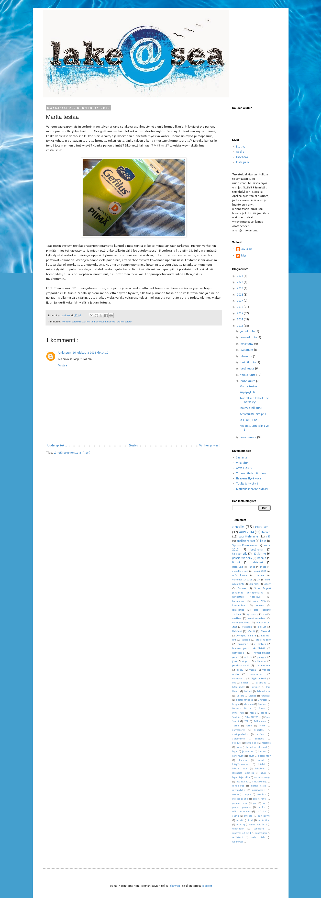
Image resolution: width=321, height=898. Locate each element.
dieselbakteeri (240, 571)
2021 (240, 276)
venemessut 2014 (241, 833)
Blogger (207, 886)
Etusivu (133, 445)
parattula (262, 794)
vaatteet (237, 618)
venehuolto (237, 829)
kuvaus (260, 605)
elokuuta (246, 356)
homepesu (100, 321)
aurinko (261, 734)
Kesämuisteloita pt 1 (253, 414)
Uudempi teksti (57, 445)
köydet (261, 764)
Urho (249, 726)
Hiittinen (255, 687)
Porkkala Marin (241, 709)
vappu (252, 670)
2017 (240, 300)
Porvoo (262, 709)
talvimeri (257, 562)
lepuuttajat (242, 782)
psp (255, 803)
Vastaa (62, 365)
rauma (260, 575)
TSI (246, 721)
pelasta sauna (240, 799)
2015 (240, 313)
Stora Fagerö (263, 639)
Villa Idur (242, 463)
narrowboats (258, 790)
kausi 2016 (258, 601)
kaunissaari (239, 601)
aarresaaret (238, 730)
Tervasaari (242, 644)
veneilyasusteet (257, 618)
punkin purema (241, 807)
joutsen (248, 657)
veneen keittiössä (258, 825)
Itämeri (266, 532)
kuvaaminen (239, 605)
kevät (251, 756)
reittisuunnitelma (242, 812)
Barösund (237, 567)
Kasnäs (252, 696)
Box (234, 683)
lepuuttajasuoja (262, 777)
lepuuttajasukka (241, 777)
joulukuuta (248, 331)
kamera (262, 751)
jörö (234, 661)
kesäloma (256, 549)
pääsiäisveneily (242, 558)
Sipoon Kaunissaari (244, 545)
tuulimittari (264, 820)
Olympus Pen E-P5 (246, 635)
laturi (263, 773)
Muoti (251, 631)
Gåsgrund (261, 683)
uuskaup (240, 825)
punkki (261, 807)
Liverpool (262, 700)
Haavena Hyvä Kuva (248, 478)
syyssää (248, 816)
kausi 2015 (263, 527)
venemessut (256, 674)
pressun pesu (240, 803)
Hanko (251, 567)
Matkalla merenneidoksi (252, 489)
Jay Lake (246, 249)
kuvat (261, 760)
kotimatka (260, 661)
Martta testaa (248, 386)
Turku (235, 726)
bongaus (259, 739)
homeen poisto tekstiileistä (77, 321)
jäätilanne (259, 553)
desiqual (236, 743)
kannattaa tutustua (246, 597)
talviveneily (239, 553)
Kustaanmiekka (244, 700)
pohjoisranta (260, 799)
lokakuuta (247, 343)
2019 (240, 288)
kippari (245, 661)
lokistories (238, 610)
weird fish (258, 837)
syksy (240, 670)
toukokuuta (248, 375)
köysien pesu (240, 769)
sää (268, 536)
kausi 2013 (260, 571)
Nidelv (267, 584)
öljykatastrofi (258, 678)
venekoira (259, 829)
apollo (238, 527)
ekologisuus (251, 743)
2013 (240, 326)
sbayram (175, 886)
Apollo (240, 151)
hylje (234, 751)
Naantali (266, 631)
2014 (240, 319)
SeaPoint (236, 717)
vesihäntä (237, 837)
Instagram (242, 162)
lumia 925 (238, 786)
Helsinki (237, 631)
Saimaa (242, 588)
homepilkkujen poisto (119, 321)
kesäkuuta (247, 368)
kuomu (243, 760)
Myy (243, 255)
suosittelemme (248, 536)
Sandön (245, 639)
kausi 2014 (246, 532)
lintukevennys (259, 782)
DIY (258, 579)
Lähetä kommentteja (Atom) (72, 452)
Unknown (64, 352)
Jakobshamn (264, 691)
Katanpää (266, 696)
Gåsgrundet (238, 687)
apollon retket (246, 541)
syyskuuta (247, 350)
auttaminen (238, 739)
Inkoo (263, 567)
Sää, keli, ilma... (250, 420)
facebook (266, 743)
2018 (240, 294)
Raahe (263, 713)
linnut (236, 562)
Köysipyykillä (248, 392)
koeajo (261, 558)
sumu (235, 816)
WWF (262, 726)
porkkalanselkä (240, 665)
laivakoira (260, 769)
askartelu (259, 730)
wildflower (237, 842)
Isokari (248, 691)
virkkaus (247, 627)
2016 (240, 307)
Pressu (252, 713)
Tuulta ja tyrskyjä (247, 483)
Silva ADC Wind (253, 717)
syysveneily (252, 614)
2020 (240, 282)
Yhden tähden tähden (251, 473)
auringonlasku (240, 734)
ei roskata (260, 644)
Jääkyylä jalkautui (251, 408)
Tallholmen (260, 721)
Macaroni (248, 704)
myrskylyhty (238, 790)
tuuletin (240, 820)
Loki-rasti (253, 584)
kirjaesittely (264, 756)
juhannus (247, 751)
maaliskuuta (248, 437)
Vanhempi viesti (209, 445)
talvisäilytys (264, 816)
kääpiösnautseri (241, 764)
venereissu (261, 833)
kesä (263, 541)
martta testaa (258, 786)
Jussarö (240, 696)
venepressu (238, 678)
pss (264, 803)
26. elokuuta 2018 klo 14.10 (90, 352)
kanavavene (238, 756)
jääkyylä (262, 657)
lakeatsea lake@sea (243, 773)
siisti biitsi (261, 812)
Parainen (262, 704)
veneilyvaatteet (241, 622)
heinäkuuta (248, 362)
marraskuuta (249, 337)
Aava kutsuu (244, 468)
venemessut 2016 (242, 579)
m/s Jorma (239, 575)
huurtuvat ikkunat (256, 747)
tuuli (250, 820)
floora (239, 747)
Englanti (245, 683)
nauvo (235, 794)
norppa (247, 794)
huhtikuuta (248, 381)
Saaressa (241, 457)
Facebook (242, 157)
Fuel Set (261, 627)
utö (265, 614)
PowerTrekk (238, 713)
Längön (236, 704)
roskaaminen (263, 665)
